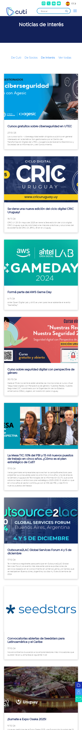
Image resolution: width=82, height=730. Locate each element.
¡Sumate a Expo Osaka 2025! (26, 719)
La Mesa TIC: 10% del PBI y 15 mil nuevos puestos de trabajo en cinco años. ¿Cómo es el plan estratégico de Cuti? (40, 459)
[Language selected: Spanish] (71, 3)
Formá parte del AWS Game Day (29, 292)
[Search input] (52, 11)
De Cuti (16, 57)
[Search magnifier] (66, 11)
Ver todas (64, 57)
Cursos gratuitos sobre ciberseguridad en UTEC (39, 126)
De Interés (48, 57)
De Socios (31, 57)
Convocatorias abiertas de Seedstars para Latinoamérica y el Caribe (36, 640)
